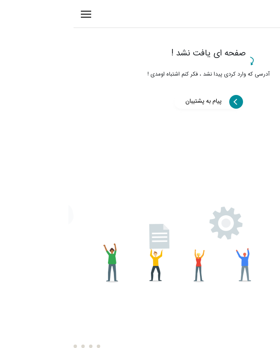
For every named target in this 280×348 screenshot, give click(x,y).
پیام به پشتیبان (135, 101)
